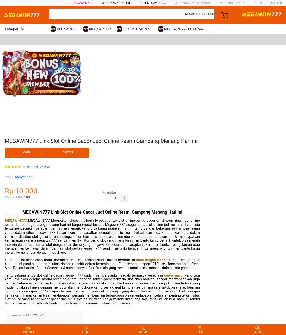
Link (200, 330)
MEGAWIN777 (83, 3)
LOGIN (258, 3)
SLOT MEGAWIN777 (153, 3)
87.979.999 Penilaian (36, 167)
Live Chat (257, 330)
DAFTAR (276, 3)
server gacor (174, 275)
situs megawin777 (151, 260)
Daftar (143, 330)
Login (86, 330)
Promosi (28, 330)
